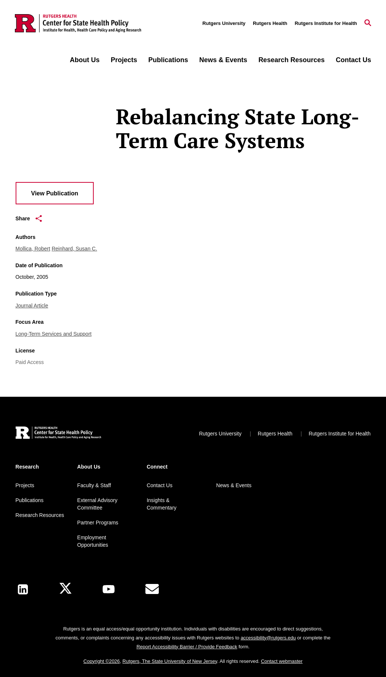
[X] (65, 589)
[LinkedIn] (23, 589)
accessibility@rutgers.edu (268, 638)
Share (29, 218)
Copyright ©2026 (101, 661)
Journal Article (32, 306)
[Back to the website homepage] (78, 23)
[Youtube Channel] (109, 589)
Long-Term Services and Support (54, 334)
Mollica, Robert (33, 249)
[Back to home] (58, 434)
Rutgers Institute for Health (326, 23)
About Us (85, 60)
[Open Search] (367, 23)
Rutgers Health (270, 23)
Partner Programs (97, 523)
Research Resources (291, 60)
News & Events (223, 60)
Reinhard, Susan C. (74, 249)
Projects (124, 60)
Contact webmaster (282, 661)
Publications (168, 60)
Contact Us (353, 60)
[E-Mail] (152, 589)
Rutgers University (223, 23)
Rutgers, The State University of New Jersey (169, 661)
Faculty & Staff (94, 485)
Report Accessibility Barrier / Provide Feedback (186, 646)
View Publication (54, 193)
